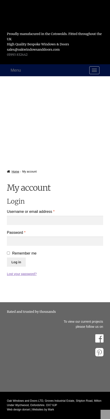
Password (23, 232)
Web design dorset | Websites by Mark (30, 409)
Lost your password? (22, 274)
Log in (16, 262)
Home (15, 171)
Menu (16, 70)
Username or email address (38, 211)
